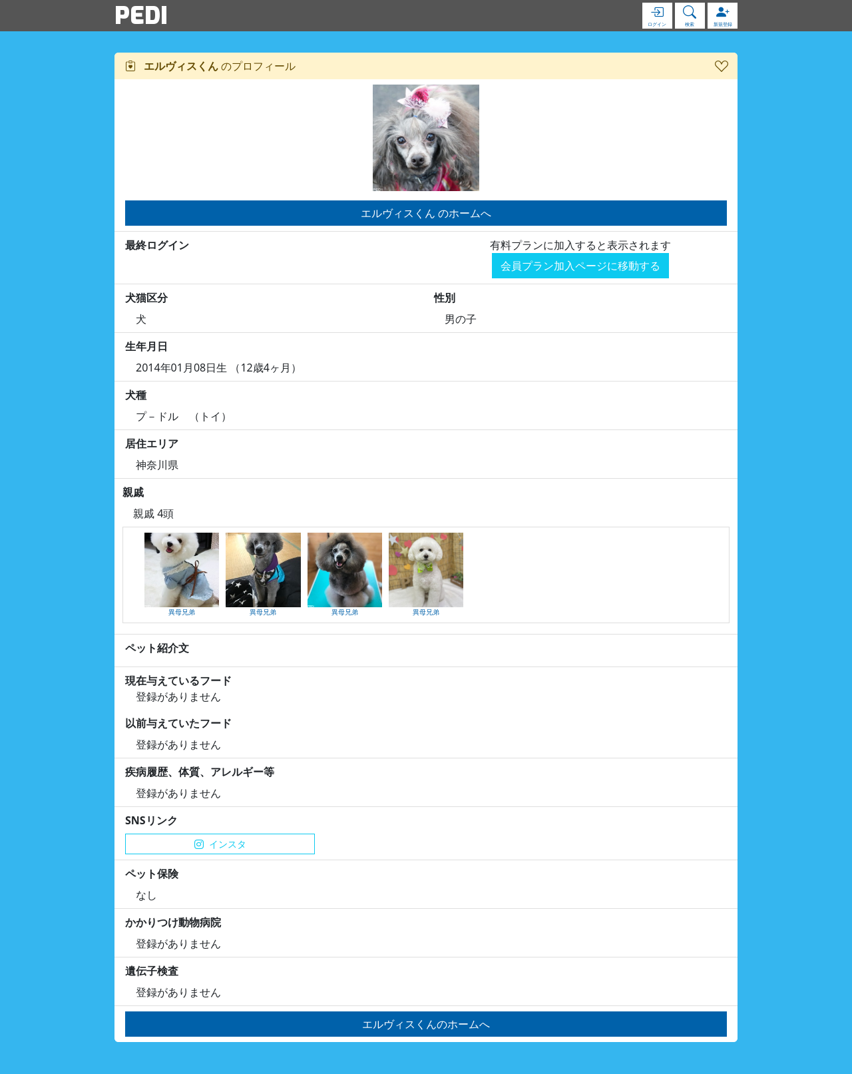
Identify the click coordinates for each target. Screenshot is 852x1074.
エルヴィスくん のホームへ (426, 213)
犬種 (135, 395)
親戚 (133, 492)
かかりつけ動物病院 (173, 922)
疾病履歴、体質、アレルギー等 (199, 771)
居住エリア (151, 443)
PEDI (141, 15)
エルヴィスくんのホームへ (426, 1024)
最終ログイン (157, 245)
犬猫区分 (146, 297)
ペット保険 (151, 873)
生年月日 (146, 346)
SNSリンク (151, 820)
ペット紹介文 (157, 648)
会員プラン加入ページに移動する (580, 265)
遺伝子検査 (151, 970)
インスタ (220, 844)
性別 (444, 297)
